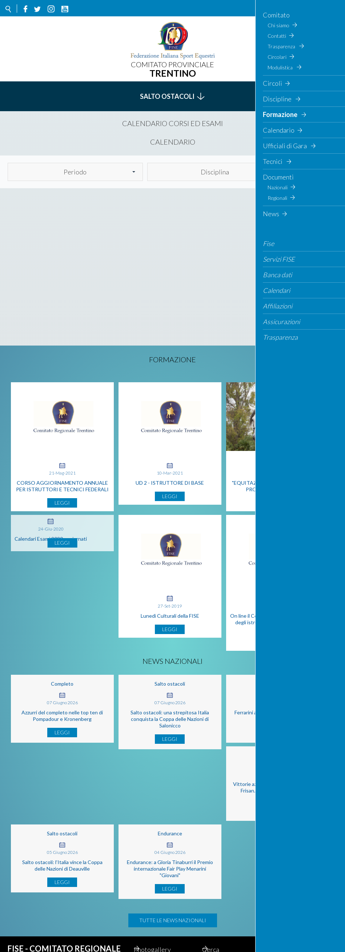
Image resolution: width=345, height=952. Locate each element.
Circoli (220, 908)
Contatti (155, 919)
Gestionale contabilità (226, 935)
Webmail (155, 931)
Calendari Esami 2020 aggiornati (51, 545)
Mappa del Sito (164, 896)
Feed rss (223, 919)
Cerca (312, 172)
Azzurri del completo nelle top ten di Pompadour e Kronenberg (62, 722)
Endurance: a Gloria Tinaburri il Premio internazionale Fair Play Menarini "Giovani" (277, 803)
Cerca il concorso (167, 908)
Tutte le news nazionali (172, 855)
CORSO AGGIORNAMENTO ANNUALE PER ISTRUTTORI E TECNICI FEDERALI (62, 486)
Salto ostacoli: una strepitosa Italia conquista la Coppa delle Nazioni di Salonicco (170, 725)
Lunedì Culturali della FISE (170, 622)
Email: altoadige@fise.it (54, 926)
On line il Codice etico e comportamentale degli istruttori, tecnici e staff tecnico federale (277, 628)
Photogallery (161, 884)
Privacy (221, 896)
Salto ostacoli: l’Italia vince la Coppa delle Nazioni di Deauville (170, 800)
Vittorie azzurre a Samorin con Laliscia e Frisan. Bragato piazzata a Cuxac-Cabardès (62, 803)
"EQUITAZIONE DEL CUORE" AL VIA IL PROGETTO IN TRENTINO (277, 486)
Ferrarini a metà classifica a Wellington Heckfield (277, 722)
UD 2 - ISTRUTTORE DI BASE (170, 483)
